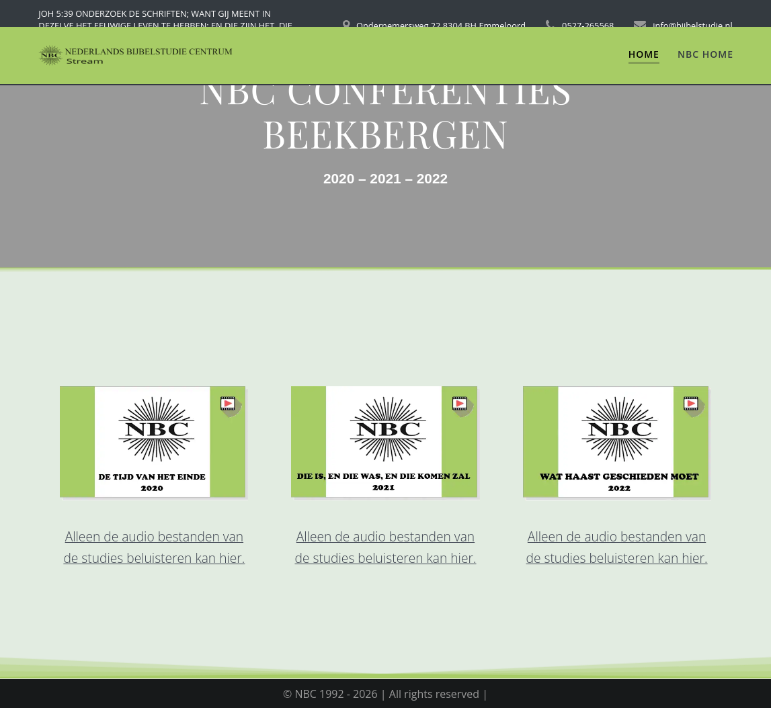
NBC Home (705, 54)
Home (643, 54)
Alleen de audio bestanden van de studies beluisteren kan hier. (154, 547)
